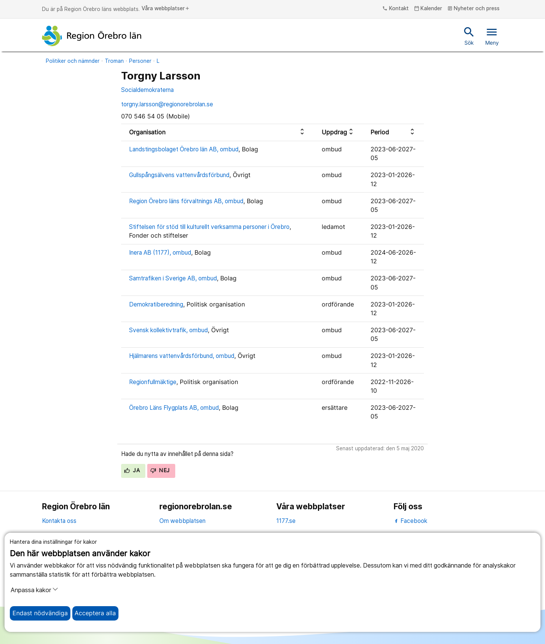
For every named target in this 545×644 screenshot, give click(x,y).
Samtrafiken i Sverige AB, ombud (173, 278)
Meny (492, 35)
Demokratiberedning (156, 304)
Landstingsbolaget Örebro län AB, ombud (183, 149)
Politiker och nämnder (73, 61)
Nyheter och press (473, 8)
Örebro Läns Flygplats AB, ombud (174, 407)
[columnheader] (217, 132)
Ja (132, 470)
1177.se (286, 520)
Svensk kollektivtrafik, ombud (168, 330)
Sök (469, 35)
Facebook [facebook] (410, 520)
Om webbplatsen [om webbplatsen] (182, 520)
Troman (114, 61)
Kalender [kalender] (428, 8)
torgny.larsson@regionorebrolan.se (167, 104)
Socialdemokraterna (147, 89)
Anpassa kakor (34, 590)
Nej (160, 470)
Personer (140, 61)
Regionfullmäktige (152, 382)
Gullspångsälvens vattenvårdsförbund (179, 175)
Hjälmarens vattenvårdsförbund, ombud (181, 355)
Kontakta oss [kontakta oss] (59, 520)
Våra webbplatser (166, 8)
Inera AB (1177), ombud (160, 252)
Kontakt (395, 8)
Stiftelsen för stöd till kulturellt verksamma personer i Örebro (209, 226)
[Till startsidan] (91, 36)
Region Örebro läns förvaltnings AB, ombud (186, 201)
